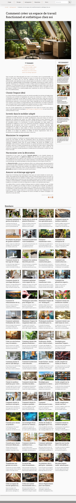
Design (9, 2)
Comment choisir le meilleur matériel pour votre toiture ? (61, 221)
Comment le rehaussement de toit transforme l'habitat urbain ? (13, 303)
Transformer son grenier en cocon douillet (11, 465)
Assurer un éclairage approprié (29, 72)
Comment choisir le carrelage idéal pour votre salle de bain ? (12, 282)
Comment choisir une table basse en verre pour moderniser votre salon (62, 323)
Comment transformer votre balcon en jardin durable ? (45, 242)
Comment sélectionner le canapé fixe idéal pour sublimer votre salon (46, 405)
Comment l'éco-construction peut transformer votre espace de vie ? (45, 262)
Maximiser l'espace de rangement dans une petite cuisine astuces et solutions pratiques (29, 323)
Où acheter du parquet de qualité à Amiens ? (13, 240)
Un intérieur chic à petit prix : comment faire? (45, 465)
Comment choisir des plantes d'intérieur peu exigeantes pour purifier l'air (29, 344)
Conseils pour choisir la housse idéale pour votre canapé (13, 444)
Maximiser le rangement (29, 68)
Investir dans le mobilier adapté (29, 67)
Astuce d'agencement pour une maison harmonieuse (46, 485)
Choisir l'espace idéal (29, 65)
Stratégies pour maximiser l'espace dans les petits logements (61, 344)
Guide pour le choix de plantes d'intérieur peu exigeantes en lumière (63, 120)
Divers (46, 2)
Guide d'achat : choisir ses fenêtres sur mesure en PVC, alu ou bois (46, 364)
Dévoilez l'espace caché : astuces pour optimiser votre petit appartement (62, 466)
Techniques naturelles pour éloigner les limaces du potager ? (29, 302)
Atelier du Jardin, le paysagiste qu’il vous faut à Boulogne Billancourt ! (46, 425)
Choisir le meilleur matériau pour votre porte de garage (12, 383)
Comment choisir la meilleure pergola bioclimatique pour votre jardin (61, 425)
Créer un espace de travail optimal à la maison (12, 485)
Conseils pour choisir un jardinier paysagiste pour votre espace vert (13, 425)
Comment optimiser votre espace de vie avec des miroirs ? (29, 282)
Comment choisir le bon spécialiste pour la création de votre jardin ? (63, 140)
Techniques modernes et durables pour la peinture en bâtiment (46, 322)
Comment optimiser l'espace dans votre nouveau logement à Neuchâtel (45, 445)
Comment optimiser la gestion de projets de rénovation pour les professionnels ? (63, 80)
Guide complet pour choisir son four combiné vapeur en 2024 (62, 405)
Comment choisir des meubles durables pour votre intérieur (29, 383)
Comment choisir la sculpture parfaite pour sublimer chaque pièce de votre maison (29, 405)
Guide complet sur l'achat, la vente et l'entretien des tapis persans (61, 364)
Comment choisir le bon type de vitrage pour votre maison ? (12, 261)
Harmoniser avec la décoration (29, 70)
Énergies (19, 2)
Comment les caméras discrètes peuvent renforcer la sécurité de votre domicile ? (29, 262)
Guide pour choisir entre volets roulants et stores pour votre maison (46, 344)
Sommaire (30, 63)
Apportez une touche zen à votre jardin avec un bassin (62, 444)
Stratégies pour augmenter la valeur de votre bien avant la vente (46, 384)
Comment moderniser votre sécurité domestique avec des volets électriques (29, 364)
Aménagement (28, 2)
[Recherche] (61, 2)
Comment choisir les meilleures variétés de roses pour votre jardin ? (62, 303)
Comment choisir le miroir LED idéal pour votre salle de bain (13, 363)
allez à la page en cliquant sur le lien (34, 109)
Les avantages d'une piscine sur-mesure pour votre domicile (29, 424)
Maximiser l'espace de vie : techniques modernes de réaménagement (46, 303)
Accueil (6, 7)
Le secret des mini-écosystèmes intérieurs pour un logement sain (28, 466)
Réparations (37, 2)
